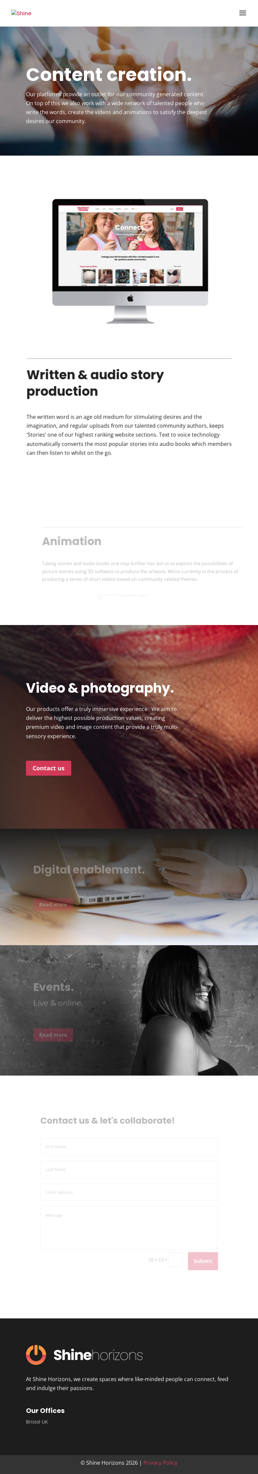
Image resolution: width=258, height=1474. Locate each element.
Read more (57, 904)
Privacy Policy (160, 1462)
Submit (199, 1257)
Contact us (49, 768)
